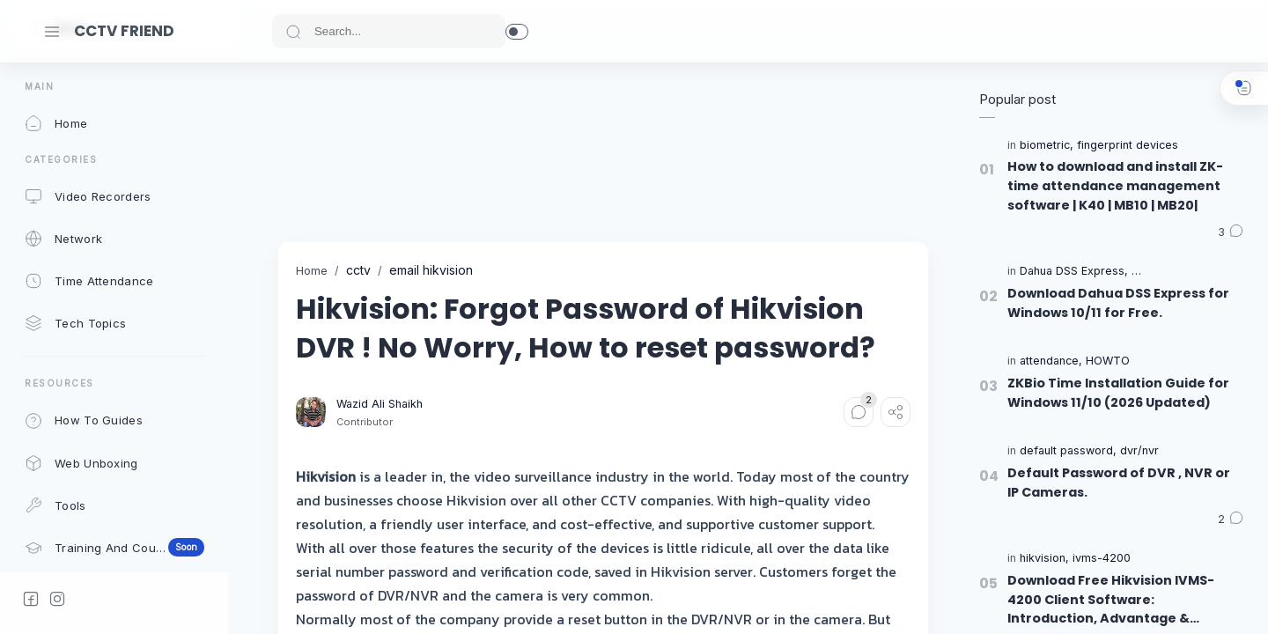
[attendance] (1051, 361)
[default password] (1068, 451)
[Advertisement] (598, 152)
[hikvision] (1044, 558)
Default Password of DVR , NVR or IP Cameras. (1118, 482)
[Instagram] (57, 599)
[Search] (388, 31)
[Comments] (859, 412)
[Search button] (293, 31)
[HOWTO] (1108, 361)
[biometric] (1046, 145)
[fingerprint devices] (1127, 145)
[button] (516, 32)
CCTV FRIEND (124, 30)
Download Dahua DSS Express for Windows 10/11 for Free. (1118, 302)
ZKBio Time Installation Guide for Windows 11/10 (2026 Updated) (1118, 392)
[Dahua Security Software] (1197, 271)
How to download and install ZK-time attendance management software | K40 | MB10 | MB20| (1115, 185)
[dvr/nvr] (1139, 451)
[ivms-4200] (1102, 558)
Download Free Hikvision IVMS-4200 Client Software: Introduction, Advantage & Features (1110, 600)
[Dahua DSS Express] (1074, 271)
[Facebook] (31, 599)
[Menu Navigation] (52, 32)
